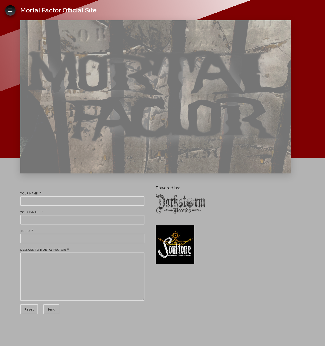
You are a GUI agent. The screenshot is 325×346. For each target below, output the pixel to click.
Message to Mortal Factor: (43, 250)
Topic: (25, 231)
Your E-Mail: (30, 212)
